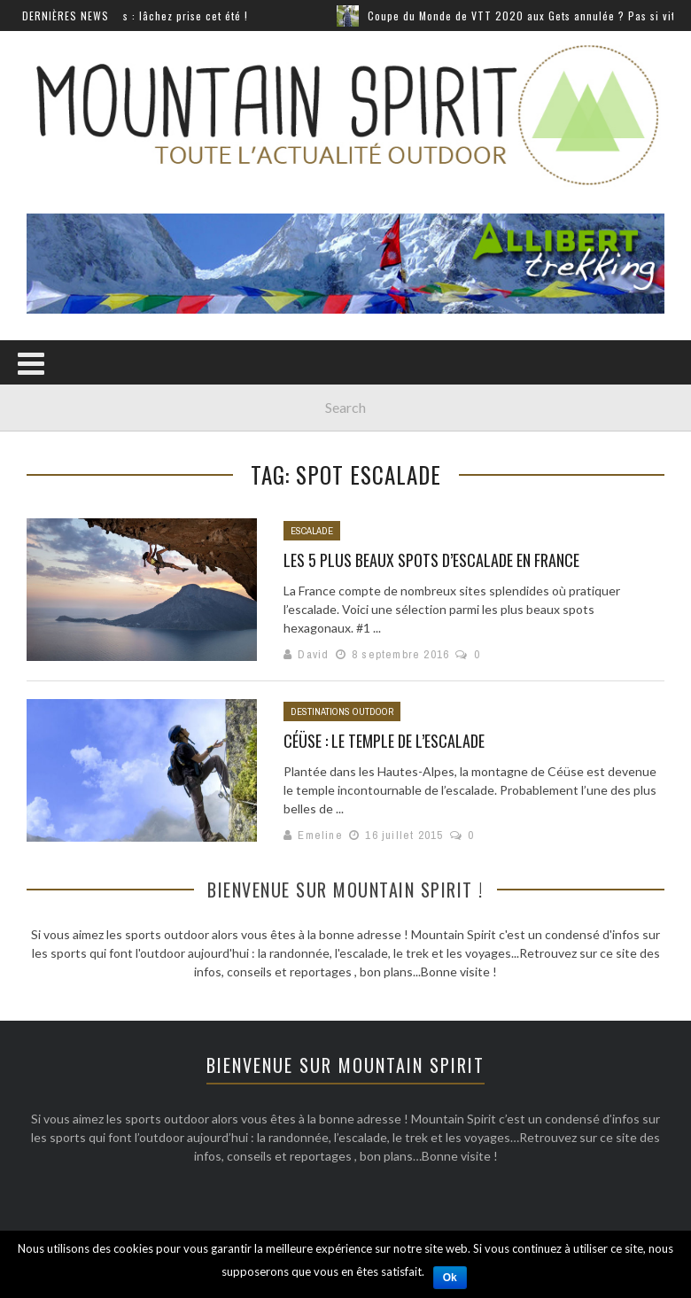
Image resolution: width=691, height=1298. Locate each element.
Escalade (312, 531)
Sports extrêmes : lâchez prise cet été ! (157, 15)
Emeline (320, 835)
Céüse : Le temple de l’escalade (384, 740)
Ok (450, 1277)
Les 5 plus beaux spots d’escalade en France (431, 559)
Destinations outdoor (342, 711)
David (313, 654)
